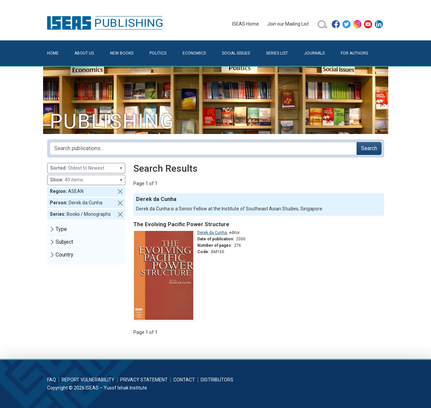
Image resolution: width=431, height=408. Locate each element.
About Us (84, 53)
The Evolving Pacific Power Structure (181, 224)
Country (64, 254)
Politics (158, 53)
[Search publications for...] (203, 148)
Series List (277, 53)
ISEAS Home (245, 24)
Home (53, 53)
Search (369, 148)
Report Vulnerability (88, 379)
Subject (64, 242)
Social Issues (236, 53)
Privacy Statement (144, 379)
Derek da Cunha (212, 232)
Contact (184, 379)
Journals (314, 53)
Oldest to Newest (86, 168)
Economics (194, 53)
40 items (86, 179)
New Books (121, 53)
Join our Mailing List (288, 24)
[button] (120, 191)
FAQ (51, 379)
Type (61, 229)
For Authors (354, 53)
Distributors (217, 379)
